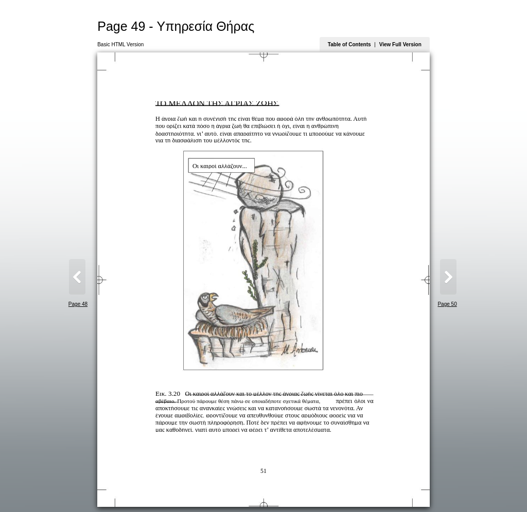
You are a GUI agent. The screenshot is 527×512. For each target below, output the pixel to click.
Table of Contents (349, 44)
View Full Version (400, 44)
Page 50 (446, 304)
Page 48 (77, 304)
